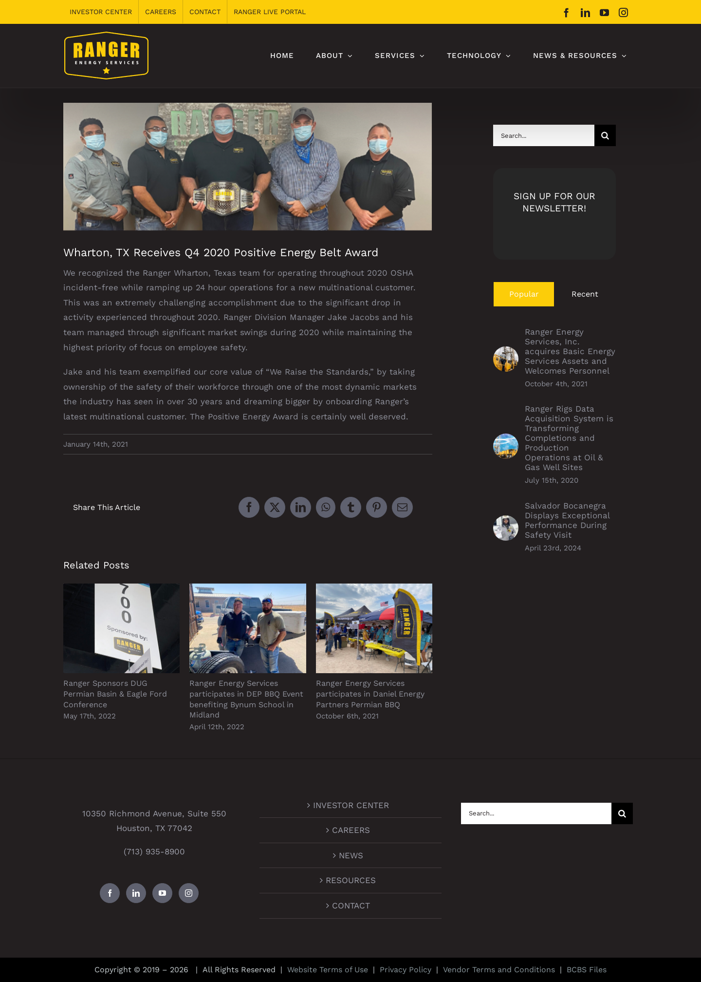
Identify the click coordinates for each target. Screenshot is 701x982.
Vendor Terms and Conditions (499, 969)
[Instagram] (189, 893)
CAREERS (351, 830)
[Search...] (543, 135)
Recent (585, 294)
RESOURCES (351, 880)
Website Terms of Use (327, 969)
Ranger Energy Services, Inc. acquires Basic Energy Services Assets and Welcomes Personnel (570, 351)
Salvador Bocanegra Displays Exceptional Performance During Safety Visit (567, 520)
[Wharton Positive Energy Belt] (247, 167)
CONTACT (351, 905)
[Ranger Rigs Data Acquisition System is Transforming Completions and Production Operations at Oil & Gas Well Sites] (505, 441)
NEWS (351, 855)
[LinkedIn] (136, 893)
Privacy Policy (405, 969)
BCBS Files (587, 969)
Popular (524, 294)
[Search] (605, 135)
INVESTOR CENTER (351, 805)
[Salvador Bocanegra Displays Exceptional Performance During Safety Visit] (505, 523)
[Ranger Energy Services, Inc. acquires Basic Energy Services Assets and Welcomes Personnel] (505, 354)
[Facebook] (110, 893)
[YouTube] (162, 893)
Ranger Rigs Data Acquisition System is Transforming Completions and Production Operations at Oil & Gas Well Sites (569, 438)
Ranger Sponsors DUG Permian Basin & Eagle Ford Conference (115, 694)
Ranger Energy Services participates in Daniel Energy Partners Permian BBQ (370, 694)
